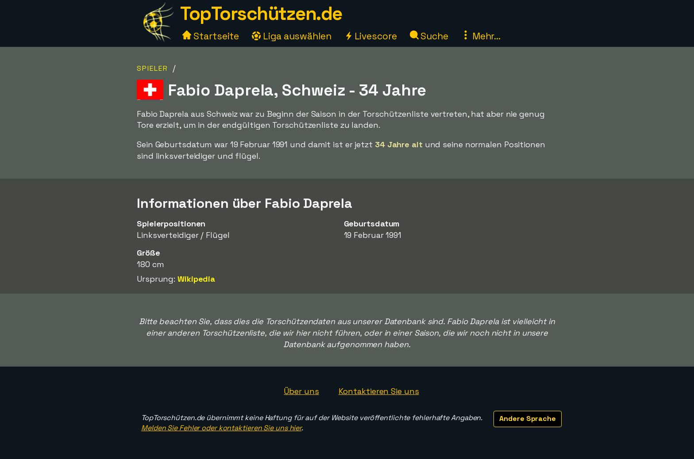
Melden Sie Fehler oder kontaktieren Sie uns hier (221, 427)
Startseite (210, 36)
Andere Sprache (527, 418)
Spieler (152, 68)
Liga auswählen (292, 36)
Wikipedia (196, 279)
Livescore (370, 36)
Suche (429, 36)
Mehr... (481, 36)
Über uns (301, 391)
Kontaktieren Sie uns (379, 391)
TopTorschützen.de (261, 13)
